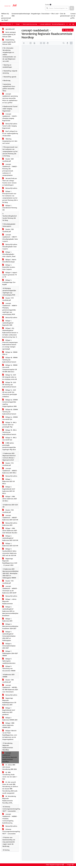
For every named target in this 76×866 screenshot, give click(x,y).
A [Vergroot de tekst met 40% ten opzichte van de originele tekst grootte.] (73, 24)
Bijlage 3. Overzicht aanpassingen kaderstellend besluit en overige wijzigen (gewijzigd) (10, 344)
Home (13, 24)
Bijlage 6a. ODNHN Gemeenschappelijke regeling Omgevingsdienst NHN (10, 403)
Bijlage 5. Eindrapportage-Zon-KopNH (9, 282)
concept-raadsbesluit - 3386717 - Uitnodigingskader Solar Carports (10, 238)
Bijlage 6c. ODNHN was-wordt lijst (10, 418)
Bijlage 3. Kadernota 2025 (7, 620)
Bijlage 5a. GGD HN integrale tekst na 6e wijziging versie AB (9, 377)
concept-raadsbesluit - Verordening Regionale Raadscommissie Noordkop (9, 757)
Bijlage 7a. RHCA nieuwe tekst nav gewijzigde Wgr (9, 425)
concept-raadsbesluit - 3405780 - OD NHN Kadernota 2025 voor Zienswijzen (10, 688)
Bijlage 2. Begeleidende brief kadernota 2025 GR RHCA (8, 490)
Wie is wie (54, 14)
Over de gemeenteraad (65, 15)
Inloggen (70, 864)
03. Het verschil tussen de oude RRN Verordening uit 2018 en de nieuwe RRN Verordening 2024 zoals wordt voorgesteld (10, 787)
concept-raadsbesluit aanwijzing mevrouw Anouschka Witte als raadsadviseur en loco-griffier (10, 98)
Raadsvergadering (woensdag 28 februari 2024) (34, 24)
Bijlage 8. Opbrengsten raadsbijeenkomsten (8, 661)
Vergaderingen (35, 14)
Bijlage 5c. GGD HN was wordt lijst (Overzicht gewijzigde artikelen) (9, 393)
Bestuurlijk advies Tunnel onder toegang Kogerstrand (9, 126)
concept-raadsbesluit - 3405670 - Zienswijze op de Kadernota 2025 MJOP (10, 589)
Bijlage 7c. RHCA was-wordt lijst (9, 439)
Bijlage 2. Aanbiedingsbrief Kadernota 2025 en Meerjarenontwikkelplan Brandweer (10, 611)
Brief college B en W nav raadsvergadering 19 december (10, 133)
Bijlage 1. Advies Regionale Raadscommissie (9, 601)
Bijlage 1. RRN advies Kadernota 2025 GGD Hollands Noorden (9, 530)
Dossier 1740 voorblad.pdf (8, 681)
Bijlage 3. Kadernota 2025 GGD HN (10, 545)
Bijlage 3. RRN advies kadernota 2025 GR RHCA (9, 499)
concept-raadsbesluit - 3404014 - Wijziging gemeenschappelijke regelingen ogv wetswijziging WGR (10, 308)
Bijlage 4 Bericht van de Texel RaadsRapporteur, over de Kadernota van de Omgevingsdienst (9, 735)
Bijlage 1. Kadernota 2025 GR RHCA (8, 481)
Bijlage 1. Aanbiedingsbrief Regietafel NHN (7, 323)
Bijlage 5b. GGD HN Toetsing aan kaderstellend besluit (9, 385)
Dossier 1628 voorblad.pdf (8, 160)
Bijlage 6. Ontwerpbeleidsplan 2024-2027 (9, 646)
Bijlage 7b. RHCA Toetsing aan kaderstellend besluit (9, 432)
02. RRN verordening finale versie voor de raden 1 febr (9, 776)
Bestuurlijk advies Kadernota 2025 (9, 524)
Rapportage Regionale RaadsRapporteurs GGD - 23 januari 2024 (9, 562)
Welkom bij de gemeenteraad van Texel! (6, 17)
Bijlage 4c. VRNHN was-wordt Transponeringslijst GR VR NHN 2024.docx (9, 368)
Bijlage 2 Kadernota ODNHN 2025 (9, 719)
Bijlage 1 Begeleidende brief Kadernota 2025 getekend (8, 711)
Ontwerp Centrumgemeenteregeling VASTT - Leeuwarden (10, 831)
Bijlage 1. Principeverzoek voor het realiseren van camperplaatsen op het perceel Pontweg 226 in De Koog (10, 197)
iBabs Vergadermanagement (55, 864)
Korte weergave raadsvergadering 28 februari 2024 (9, 34)
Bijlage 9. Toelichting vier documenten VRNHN (8, 668)
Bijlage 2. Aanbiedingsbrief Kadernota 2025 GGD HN (10, 538)
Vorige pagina (68, 30)
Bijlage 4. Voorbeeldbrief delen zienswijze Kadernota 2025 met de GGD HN (9, 552)
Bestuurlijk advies (9, 188)
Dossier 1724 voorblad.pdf (8, 511)
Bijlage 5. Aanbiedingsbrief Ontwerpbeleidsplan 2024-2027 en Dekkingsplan (9, 636)
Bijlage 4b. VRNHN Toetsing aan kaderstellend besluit (9, 360)
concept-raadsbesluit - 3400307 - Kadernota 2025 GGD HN (10, 518)
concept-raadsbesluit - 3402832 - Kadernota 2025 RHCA (10, 471)
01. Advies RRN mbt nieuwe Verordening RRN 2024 (9, 767)
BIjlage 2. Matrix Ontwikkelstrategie (9, 261)
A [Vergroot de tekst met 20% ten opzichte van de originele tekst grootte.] (70, 24)
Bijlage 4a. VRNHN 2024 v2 (9, 353)
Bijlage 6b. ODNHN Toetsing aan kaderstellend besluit (10, 412)
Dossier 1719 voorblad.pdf (8, 299)
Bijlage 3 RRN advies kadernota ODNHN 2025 (8, 725)
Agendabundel (8, 29)
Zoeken (47, 4)
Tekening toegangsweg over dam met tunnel (9, 141)
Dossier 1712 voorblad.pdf (8, 464)
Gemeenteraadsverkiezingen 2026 (21, 15)
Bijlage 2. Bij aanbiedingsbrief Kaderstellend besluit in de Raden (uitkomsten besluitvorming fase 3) (10, 332)
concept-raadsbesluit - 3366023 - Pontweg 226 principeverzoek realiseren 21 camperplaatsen (10, 169)
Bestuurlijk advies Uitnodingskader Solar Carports (9, 247)
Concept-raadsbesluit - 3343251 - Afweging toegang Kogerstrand (10, 117)
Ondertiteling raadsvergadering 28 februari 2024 (8, 42)
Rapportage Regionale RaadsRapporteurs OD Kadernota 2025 (9, 701)
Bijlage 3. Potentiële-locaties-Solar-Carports (8, 267)
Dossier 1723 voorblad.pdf (8, 582)
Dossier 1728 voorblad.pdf (8, 230)
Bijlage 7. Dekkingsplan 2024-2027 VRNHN (10, 653)
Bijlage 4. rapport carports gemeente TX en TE (9, 275)
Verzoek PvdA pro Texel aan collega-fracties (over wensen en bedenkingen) (9, 182)
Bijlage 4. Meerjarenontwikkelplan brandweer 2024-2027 (10, 626)
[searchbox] (57, 8)
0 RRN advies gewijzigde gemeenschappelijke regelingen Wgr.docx (9, 446)
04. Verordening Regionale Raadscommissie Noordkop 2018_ (9, 799)
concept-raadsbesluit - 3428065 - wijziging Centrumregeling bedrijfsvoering (10, 818)
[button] (71, 8)
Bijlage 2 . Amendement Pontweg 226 (9, 208)
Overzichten (45, 14)
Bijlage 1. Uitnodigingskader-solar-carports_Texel (8, 254)
